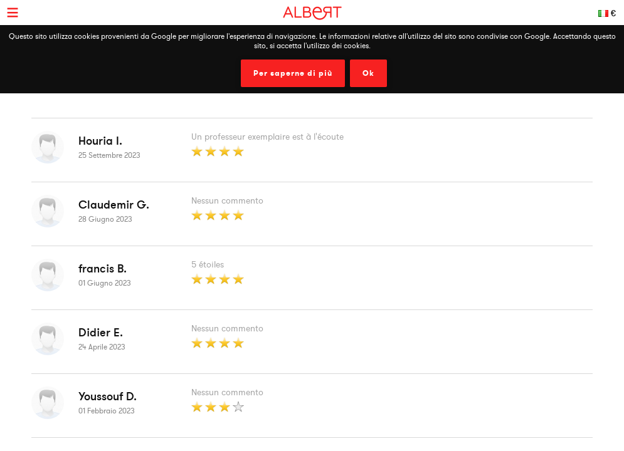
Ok (368, 73)
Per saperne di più (292, 73)
